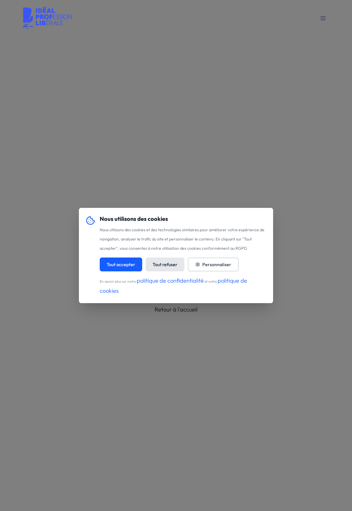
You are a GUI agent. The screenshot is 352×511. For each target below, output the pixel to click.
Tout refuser (165, 264)
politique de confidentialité (170, 280)
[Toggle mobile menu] (323, 18)
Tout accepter (121, 264)
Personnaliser (213, 264)
